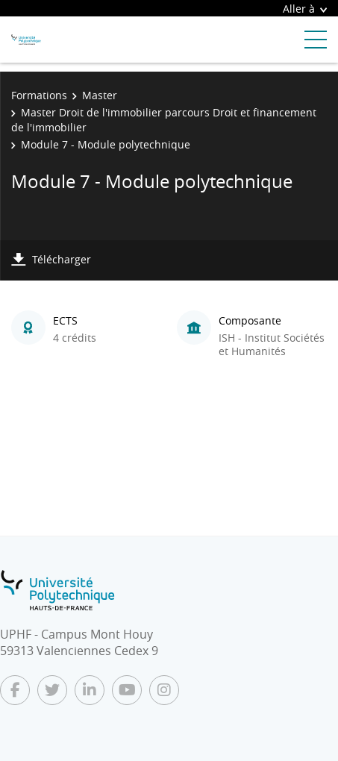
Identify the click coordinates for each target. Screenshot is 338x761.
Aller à (305, 8)
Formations (39, 95)
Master (99, 95)
